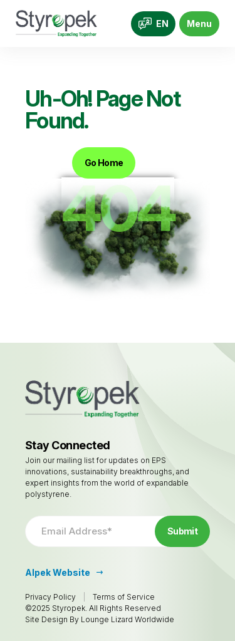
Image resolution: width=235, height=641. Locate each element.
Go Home (104, 162)
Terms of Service (124, 597)
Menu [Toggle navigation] (199, 23)
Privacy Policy (50, 597)
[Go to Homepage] (56, 23)
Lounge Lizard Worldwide (127, 619)
